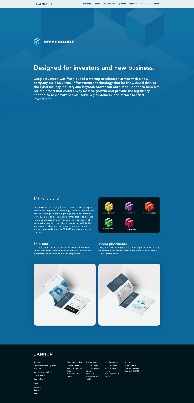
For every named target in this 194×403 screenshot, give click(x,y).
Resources (133, 4)
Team (97, 4)
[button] (86, 4)
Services (37, 362)
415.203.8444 (92, 366)
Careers (144, 4)
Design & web (40, 379)
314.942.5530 (130, 366)
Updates (122, 4)
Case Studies (109, 4)
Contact (155, 4)
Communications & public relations (45, 367)
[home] (44, 4)
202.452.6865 (73, 366)
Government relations (43, 372)
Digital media (39, 375)
